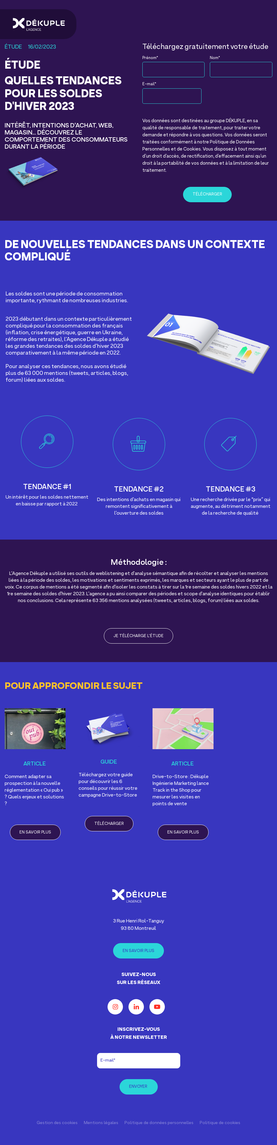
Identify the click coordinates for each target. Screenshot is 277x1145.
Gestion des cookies (57, 1123)
